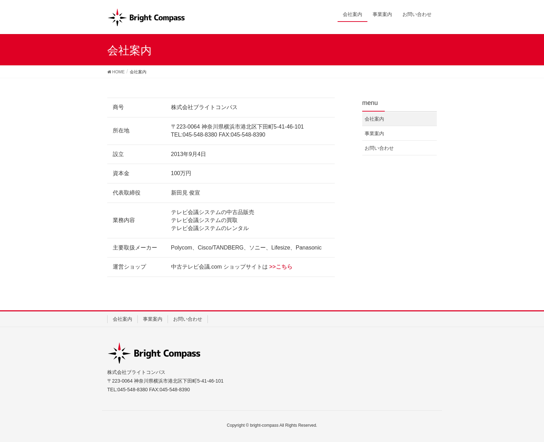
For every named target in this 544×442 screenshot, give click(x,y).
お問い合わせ (379, 148)
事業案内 (374, 133)
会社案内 (374, 119)
